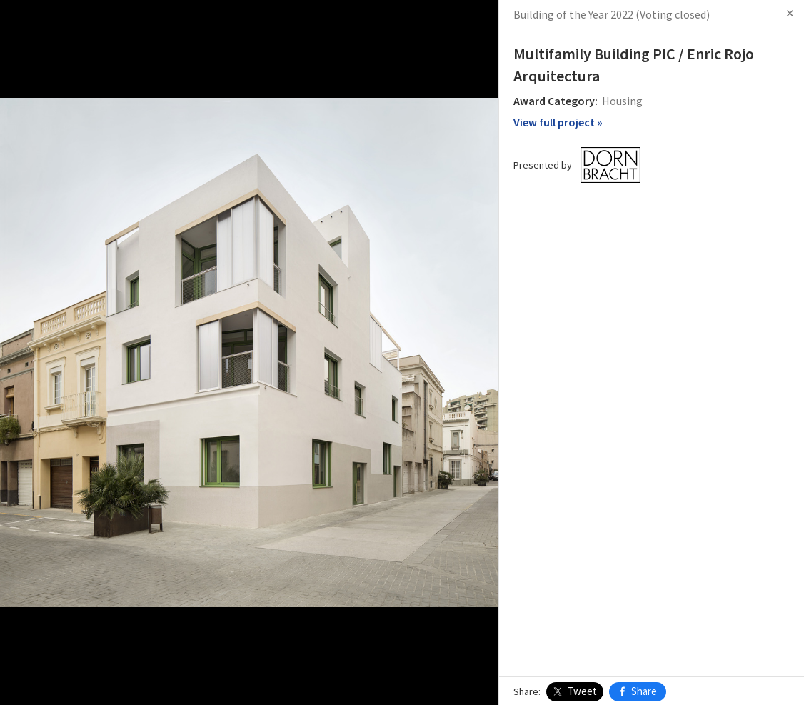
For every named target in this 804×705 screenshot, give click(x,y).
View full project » (558, 122)
